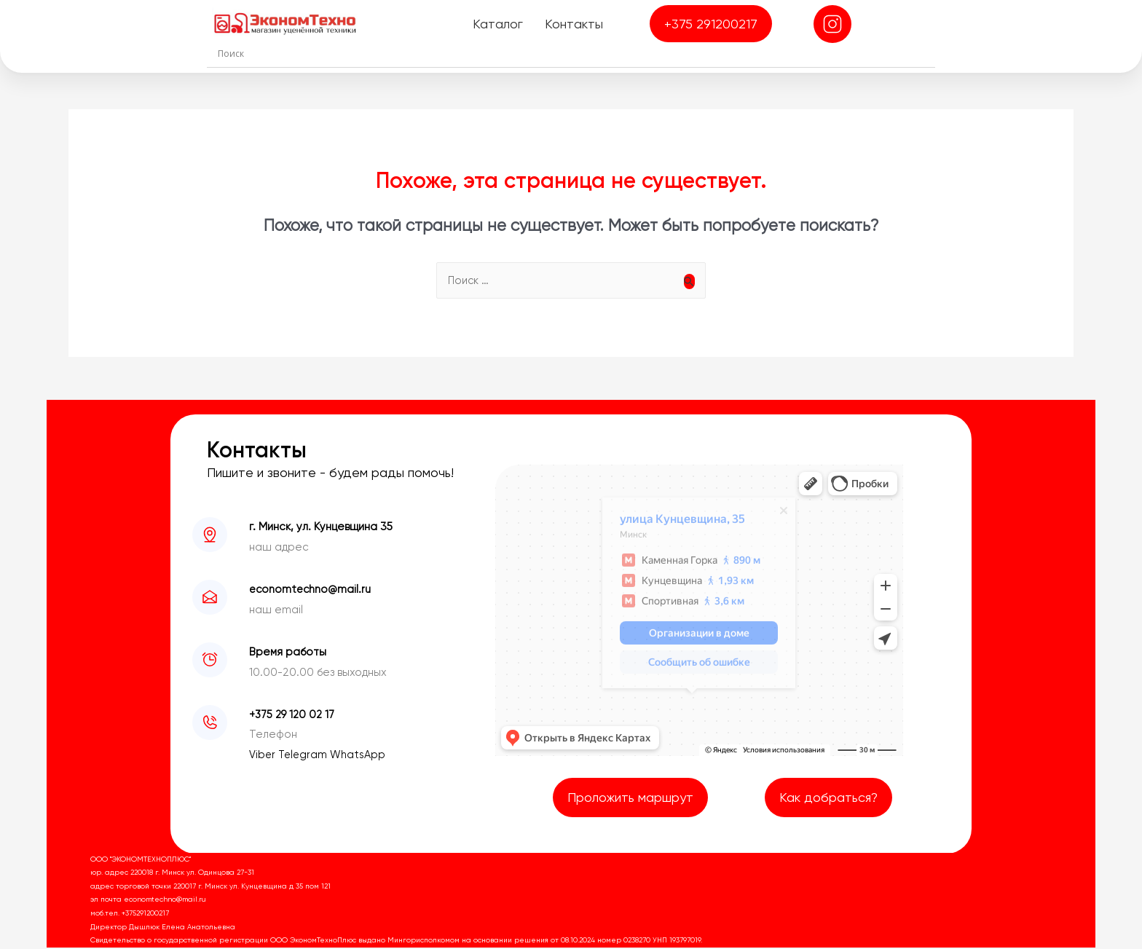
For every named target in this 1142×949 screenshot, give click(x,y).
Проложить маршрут (630, 798)
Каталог (497, 23)
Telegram (306, 756)
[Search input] (575, 53)
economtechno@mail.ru (311, 590)
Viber (264, 756)
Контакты (573, 23)
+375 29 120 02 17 (293, 715)
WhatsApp (360, 756)
